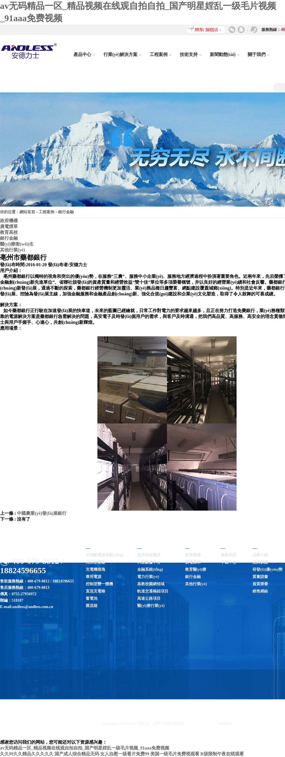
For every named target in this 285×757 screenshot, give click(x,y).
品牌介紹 (260, 555)
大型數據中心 (149, 562)
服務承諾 (228, 555)
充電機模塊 (95, 569)
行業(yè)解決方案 (122, 54)
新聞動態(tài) (224, 54)
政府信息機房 (149, 555)
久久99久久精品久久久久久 (26, 753)
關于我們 (258, 54)
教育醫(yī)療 (195, 569)
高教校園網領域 (150, 584)
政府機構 (9, 220)
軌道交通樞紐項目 (152, 591)
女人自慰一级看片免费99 (124, 753)
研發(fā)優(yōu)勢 (267, 569)
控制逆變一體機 (99, 584)
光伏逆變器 (95, 562)
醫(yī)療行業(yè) (151, 606)
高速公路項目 (149, 598)
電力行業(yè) (148, 577)
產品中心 (84, 54)
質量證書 (260, 577)
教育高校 (9, 232)
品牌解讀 (260, 562)
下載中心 (228, 562)
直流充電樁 (95, 591)
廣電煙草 (9, 226)
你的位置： (9, 212)
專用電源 (93, 577)
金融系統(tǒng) (150, 569)
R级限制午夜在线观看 (222, 753)
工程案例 (160, 54)
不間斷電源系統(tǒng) (104, 555)
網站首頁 (27, 212)
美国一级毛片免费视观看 (174, 753)
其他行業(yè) (12, 250)
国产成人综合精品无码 (77, 753)
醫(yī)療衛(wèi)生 (17, 244)
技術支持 (191, 54)
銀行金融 (66, 212)
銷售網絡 (260, 591)
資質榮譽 (260, 584)
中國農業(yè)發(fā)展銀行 (42, 513)
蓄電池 (91, 598)
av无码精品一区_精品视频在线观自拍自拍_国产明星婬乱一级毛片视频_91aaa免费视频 (84, 748)
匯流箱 (91, 606)
